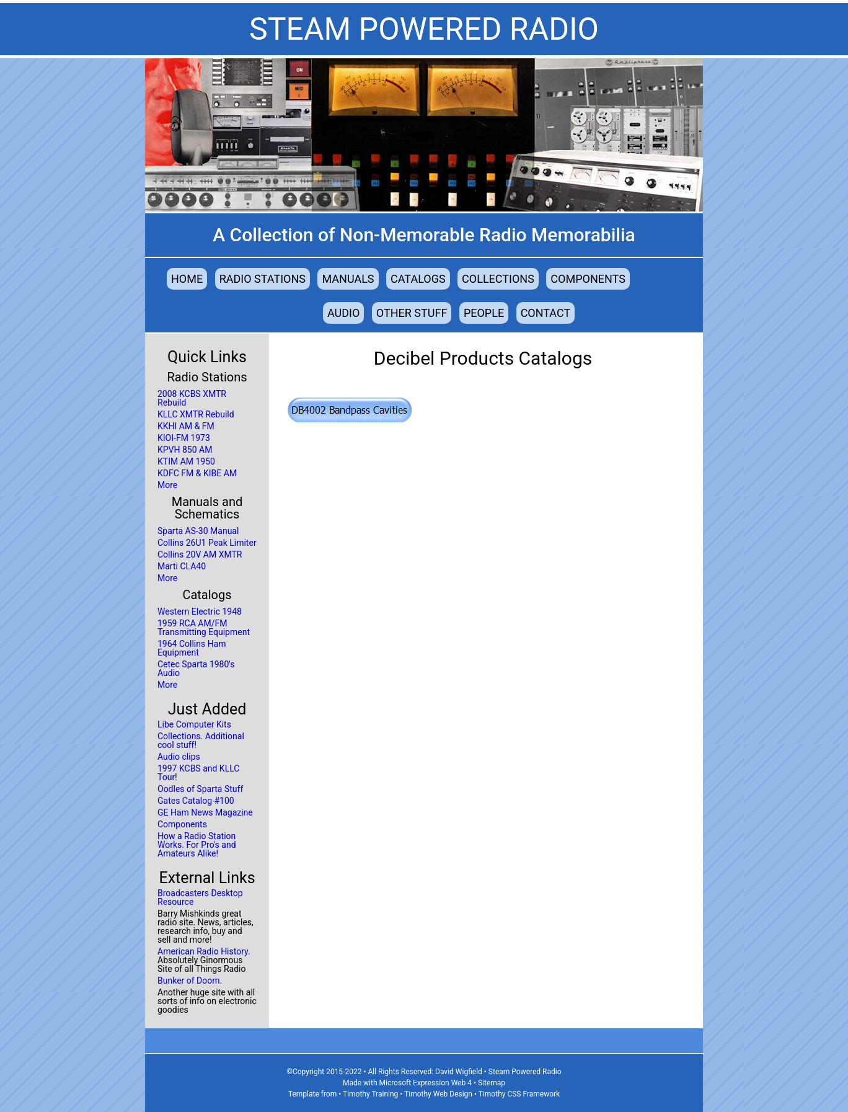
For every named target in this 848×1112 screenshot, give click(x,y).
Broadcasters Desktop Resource (200, 897)
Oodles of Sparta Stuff (200, 789)
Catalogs (418, 278)
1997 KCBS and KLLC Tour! (198, 772)
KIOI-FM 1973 (183, 438)
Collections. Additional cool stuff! (200, 740)
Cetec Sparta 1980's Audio (195, 668)
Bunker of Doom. (189, 980)
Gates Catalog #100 (195, 801)
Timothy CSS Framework (519, 1094)
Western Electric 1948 (199, 611)
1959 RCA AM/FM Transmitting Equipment (203, 627)
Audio (343, 312)
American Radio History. (203, 951)
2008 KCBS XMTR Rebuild (191, 398)
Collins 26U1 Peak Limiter (207, 543)
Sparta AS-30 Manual (198, 531)
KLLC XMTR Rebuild (195, 414)
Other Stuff (412, 312)
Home (187, 278)
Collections (498, 278)
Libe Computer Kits (194, 724)
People (484, 312)
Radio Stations (262, 278)
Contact (546, 312)
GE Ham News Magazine (205, 812)
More (167, 485)
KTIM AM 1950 (186, 461)
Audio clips (178, 757)
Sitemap (491, 1083)
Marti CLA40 (181, 566)
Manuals (348, 278)
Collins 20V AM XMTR (199, 554)
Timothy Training (370, 1094)
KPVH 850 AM (184, 450)
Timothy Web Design (438, 1094)
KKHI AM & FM (185, 426)
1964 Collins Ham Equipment (191, 648)
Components (587, 278)
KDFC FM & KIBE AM (197, 473)
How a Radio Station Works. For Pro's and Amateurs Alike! (196, 844)
